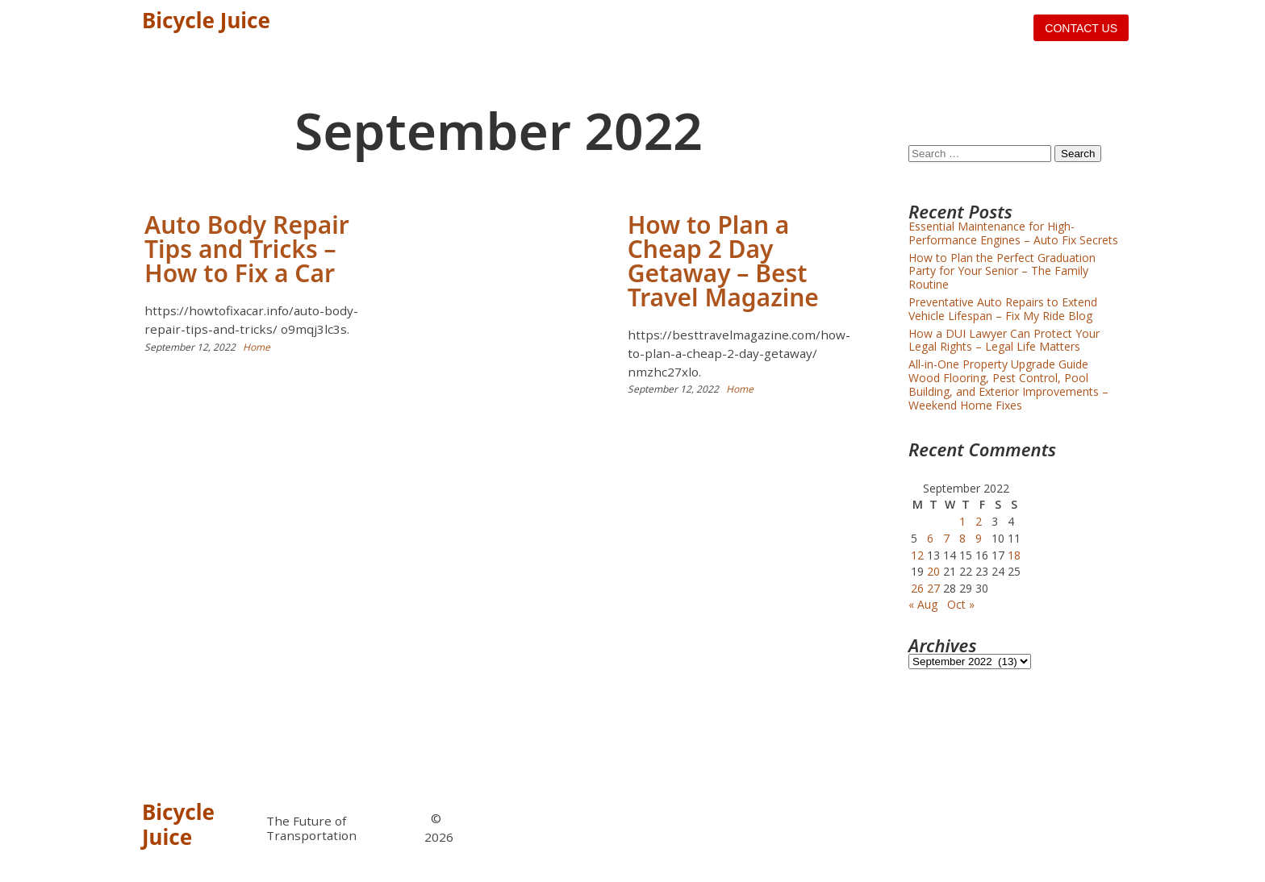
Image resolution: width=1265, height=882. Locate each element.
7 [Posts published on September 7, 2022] (946, 538)
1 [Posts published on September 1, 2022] (962, 521)
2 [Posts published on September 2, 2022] (978, 521)
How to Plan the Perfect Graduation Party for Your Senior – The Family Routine (1002, 271)
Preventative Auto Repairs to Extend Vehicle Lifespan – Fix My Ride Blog (1002, 308)
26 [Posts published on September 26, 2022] (917, 588)
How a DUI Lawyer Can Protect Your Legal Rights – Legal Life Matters (1004, 340)
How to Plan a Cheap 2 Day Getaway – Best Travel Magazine (723, 261)
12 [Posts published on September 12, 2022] (917, 555)
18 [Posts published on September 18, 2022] (1014, 555)
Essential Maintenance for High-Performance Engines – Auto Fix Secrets (1013, 233)
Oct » (961, 604)
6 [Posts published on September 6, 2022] (930, 538)
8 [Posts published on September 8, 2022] (962, 538)
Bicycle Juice (206, 20)
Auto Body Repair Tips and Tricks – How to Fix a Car (246, 248)
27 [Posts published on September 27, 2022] (933, 588)
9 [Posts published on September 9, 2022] (978, 538)
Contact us (1081, 28)
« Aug (922, 604)
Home (256, 347)
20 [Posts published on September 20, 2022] (933, 571)
